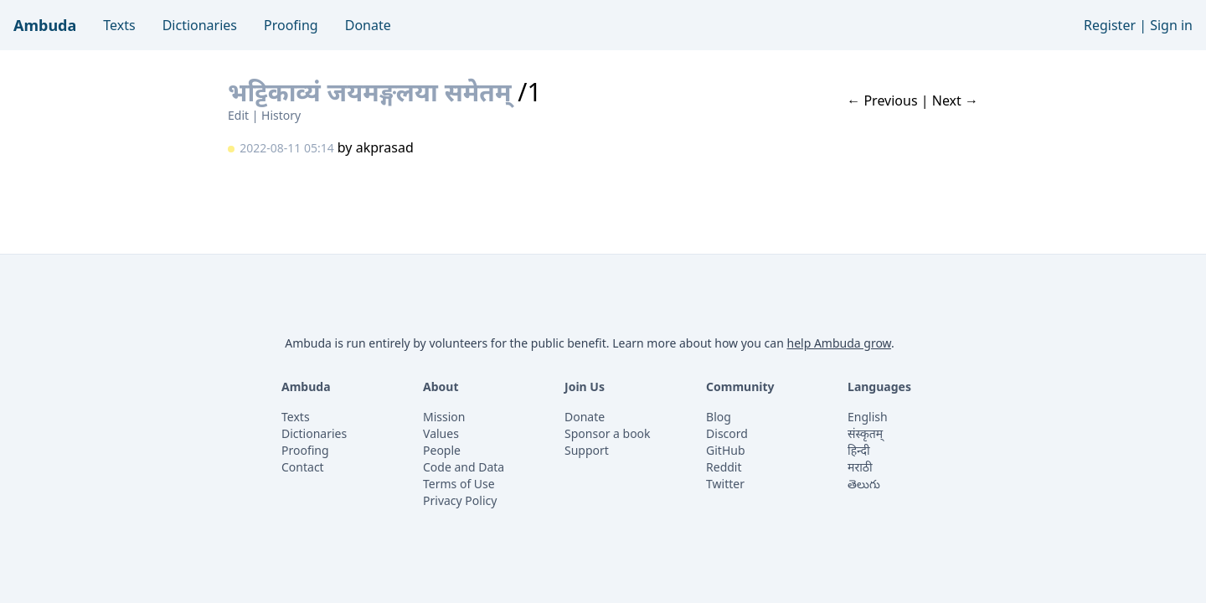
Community (740, 386)
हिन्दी (858, 450)
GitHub (725, 450)
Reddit (724, 467)
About (440, 386)
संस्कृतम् (865, 433)
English (868, 417)
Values (441, 433)
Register (1110, 25)
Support (586, 450)
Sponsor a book (607, 433)
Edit (238, 115)
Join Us (584, 386)
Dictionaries (199, 25)
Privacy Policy (460, 500)
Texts (119, 25)
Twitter (725, 484)
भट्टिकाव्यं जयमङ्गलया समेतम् (373, 92)
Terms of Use (459, 484)
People (442, 450)
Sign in (1171, 25)
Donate (368, 25)
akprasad (385, 147)
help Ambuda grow (838, 343)
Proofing (291, 25)
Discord (727, 433)
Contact (302, 467)
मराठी (860, 467)
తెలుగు (864, 484)
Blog (718, 417)
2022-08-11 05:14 (287, 148)
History (281, 115)
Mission (444, 417)
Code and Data (463, 467)
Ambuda (44, 25)
